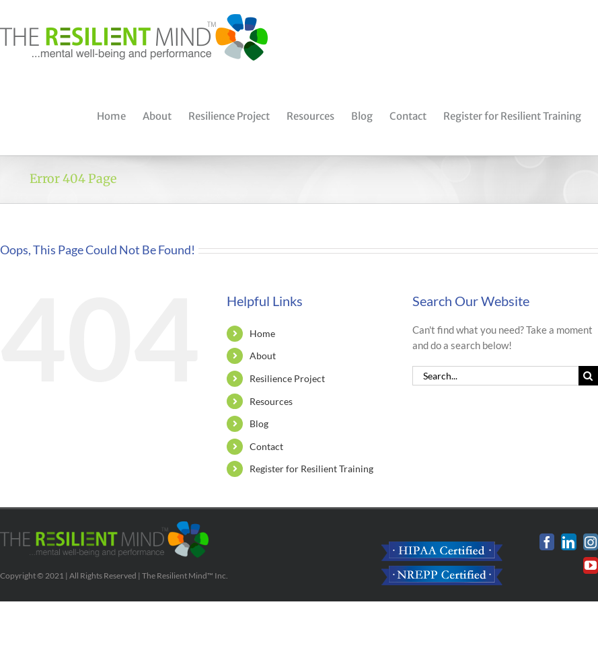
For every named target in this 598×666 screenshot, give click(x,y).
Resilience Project (287, 378)
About (263, 355)
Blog (259, 423)
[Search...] (495, 375)
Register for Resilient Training (311, 468)
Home (262, 333)
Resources (271, 401)
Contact (266, 446)
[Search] (588, 375)
